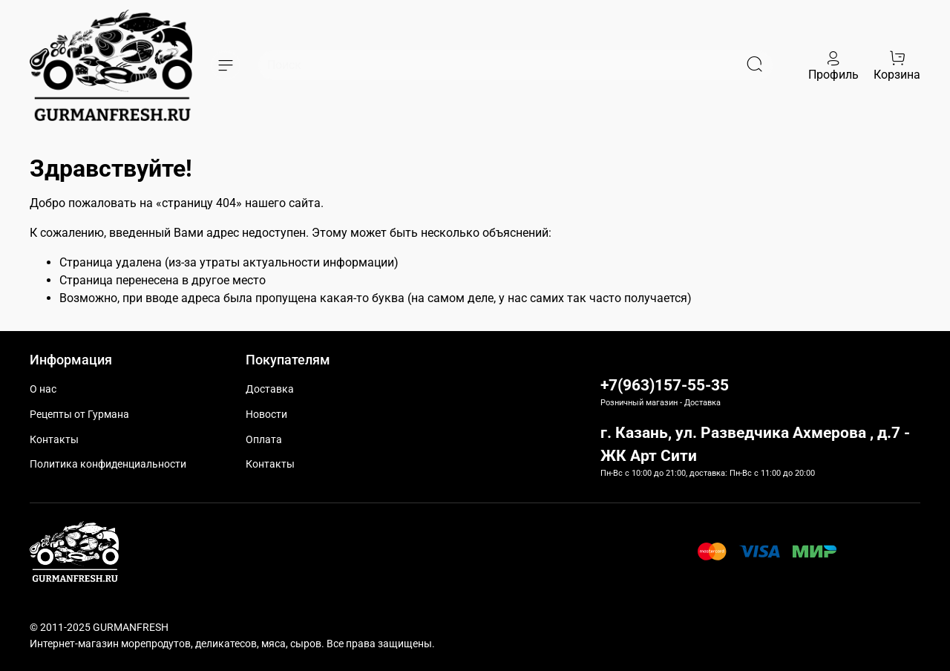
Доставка (270, 389)
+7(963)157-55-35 (664, 385)
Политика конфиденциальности (108, 464)
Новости (266, 414)
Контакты (54, 439)
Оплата (264, 439)
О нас (43, 389)
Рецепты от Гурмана (79, 414)
